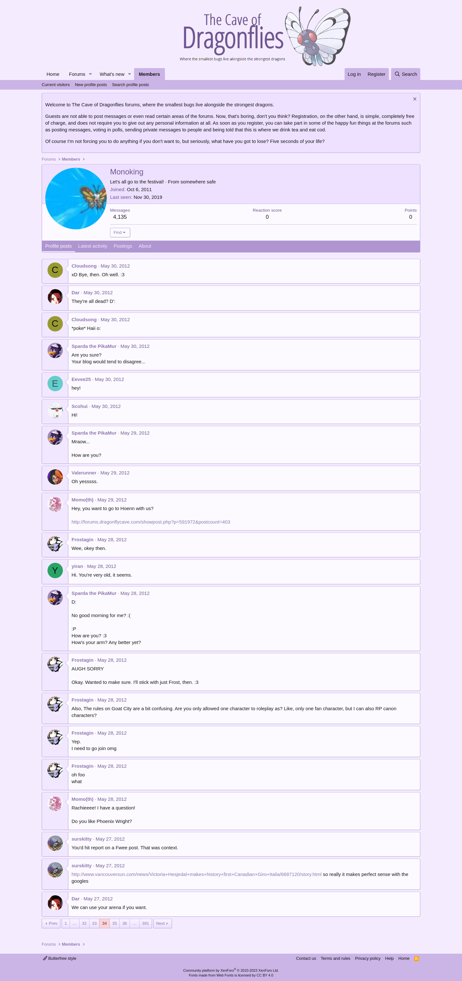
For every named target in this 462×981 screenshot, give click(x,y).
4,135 (120, 217)
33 (94, 923)
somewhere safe (198, 181)
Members (149, 74)
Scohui (80, 406)
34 (104, 923)
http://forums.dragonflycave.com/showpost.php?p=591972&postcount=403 (151, 522)
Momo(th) (82, 499)
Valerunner (84, 472)
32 (84, 923)
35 (114, 923)
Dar (76, 292)
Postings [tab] (123, 246)
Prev (53, 923)
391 (145, 923)
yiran (77, 566)
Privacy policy (368, 958)
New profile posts (91, 84)
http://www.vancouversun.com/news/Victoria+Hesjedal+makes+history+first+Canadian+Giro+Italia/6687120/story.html (196, 874)
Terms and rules (335, 958)
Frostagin (82, 539)
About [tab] (145, 246)
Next (160, 923)
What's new (112, 74)
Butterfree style (59, 958)
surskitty (82, 839)
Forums (77, 74)
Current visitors (56, 84)
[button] (90, 74)
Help (389, 958)
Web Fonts (225, 975)
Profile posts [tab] (58, 246)
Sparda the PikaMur (94, 346)
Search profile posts (130, 84)
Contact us (306, 958)
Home (53, 74)
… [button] (75, 923)
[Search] (405, 74)
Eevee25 (81, 379)
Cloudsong (84, 266)
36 (124, 923)
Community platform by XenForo (231, 970)
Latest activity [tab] (92, 246)
